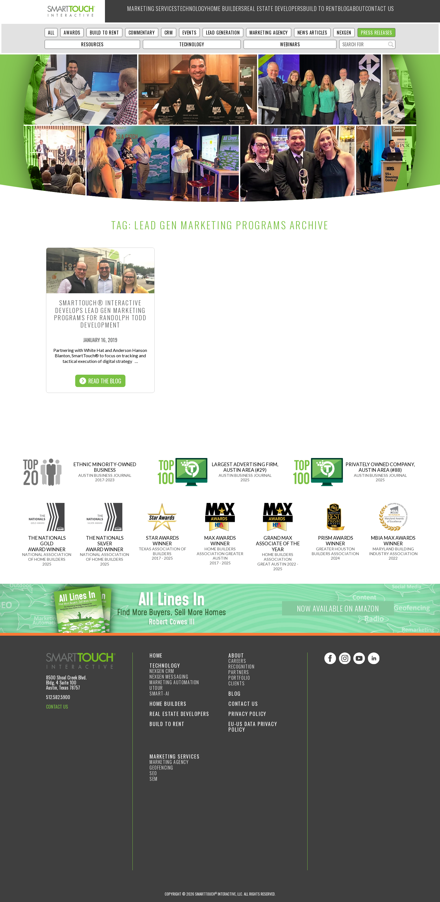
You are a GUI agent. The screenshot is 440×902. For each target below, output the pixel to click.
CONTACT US (57, 706)
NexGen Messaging (169, 676)
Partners (238, 672)
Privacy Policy (247, 713)
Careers (237, 661)
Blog (334, 11)
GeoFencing (161, 767)
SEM (154, 778)
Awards (72, 32)
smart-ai (159, 693)
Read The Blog (100, 381)
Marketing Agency (268, 32)
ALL (51, 32)
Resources (92, 44)
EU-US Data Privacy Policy (252, 726)
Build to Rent (308, 11)
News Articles (312, 32)
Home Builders (211, 11)
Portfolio (239, 677)
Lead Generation (223, 32)
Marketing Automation (174, 682)
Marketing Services (134, 11)
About (352, 11)
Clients (236, 683)
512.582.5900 (58, 697)
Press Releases (376, 32)
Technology (175, 11)
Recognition (241, 666)
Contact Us (378, 11)
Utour (156, 687)
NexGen (344, 32)
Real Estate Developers (260, 11)
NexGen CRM (162, 671)
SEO (153, 773)
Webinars (290, 44)
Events (189, 32)
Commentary (142, 32)
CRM (168, 32)
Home (156, 655)
